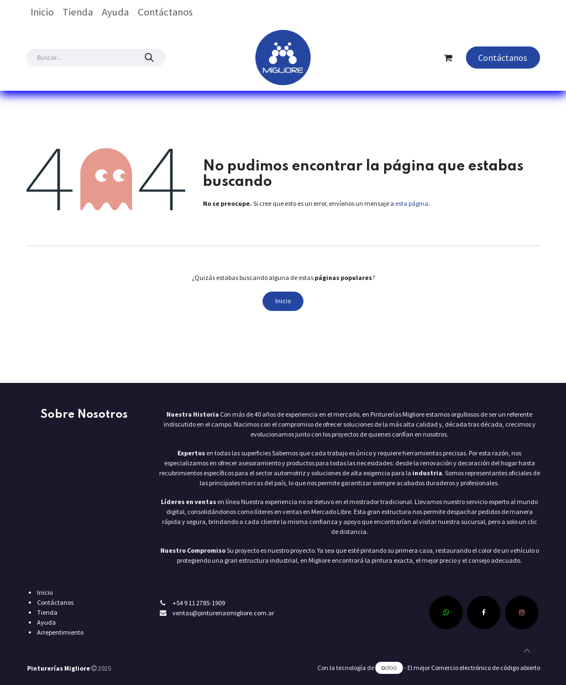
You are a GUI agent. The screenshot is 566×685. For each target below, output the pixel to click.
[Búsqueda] (149, 57)
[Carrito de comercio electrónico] (448, 57)
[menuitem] (42, 12)
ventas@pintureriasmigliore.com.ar (223, 613)
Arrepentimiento (60, 632)
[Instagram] (521, 612)
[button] (526, 650)
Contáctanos (502, 57)
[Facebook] (483, 612)
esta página (411, 203)
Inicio (283, 301)
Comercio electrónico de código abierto (485, 667)
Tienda (47, 612)
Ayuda (46, 622)
